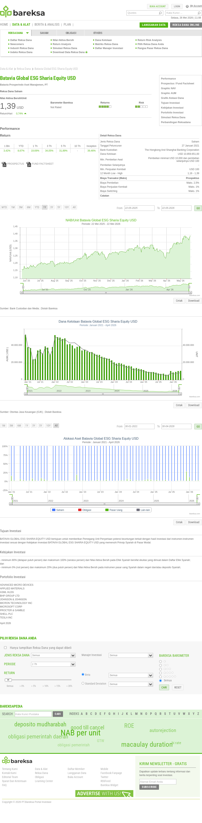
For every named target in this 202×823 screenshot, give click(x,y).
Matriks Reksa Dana (106, 44)
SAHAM (44, 33)
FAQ (4, 785)
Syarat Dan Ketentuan (14, 781)
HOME (4, 24)
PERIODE (10, 664)
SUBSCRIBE (149, 786)
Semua (168, 680)
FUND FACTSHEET (40, 163)
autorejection (162, 730)
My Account (194, 5)
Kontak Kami (9, 773)
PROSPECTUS (13, 163)
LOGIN (177, 6)
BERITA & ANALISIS (47, 24)
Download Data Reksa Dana (69, 52)
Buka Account (75, 777)
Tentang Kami (10, 769)
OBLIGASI (71, 33)
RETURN (9, 673)
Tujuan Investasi (170, 102)
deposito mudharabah (40, 724)
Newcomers (17, 44)
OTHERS (97, 33)
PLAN (67, 24)
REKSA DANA (15, 33)
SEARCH (7, 714)
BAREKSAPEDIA (11, 706)
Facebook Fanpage (111, 773)
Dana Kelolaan (103, 40)
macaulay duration (147, 744)
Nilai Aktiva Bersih (63, 40)
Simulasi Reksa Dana (65, 48)
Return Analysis (62, 44)
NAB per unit (81, 733)
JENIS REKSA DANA (16, 655)
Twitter (104, 777)
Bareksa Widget (109, 785)
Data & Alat (6, 69)
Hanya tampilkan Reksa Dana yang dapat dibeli (41, 648)
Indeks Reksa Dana (21, 52)
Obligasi (39, 777)
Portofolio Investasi (172, 112)
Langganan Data (77, 773)
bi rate (176, 743)
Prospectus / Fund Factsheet (177, 83)
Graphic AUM (168, 93)
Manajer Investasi (92, 655)
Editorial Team (10, 777)
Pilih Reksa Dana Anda (151, 44)
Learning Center (44, 781)
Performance (168, 78)
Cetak (179, 300)
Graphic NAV (168, 88)
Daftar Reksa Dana (21, 40)
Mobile (104, 769)
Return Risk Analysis (150, 40)
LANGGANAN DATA (154, 24)
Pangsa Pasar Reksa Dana (153, 48)
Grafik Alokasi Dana (172, 98)
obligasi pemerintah (74, 745)
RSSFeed (105, 781)
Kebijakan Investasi (172, 107)
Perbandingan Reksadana (176, 122)
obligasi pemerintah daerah (38, 736)
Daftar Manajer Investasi (109, 48)
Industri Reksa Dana (22, 48)
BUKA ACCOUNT (158, 6)
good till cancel (87, 727)
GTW (100, 741)
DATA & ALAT (21, 24)
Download (193, 300)
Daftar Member (76, 769)
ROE (129, 726)
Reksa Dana (24, 69)
